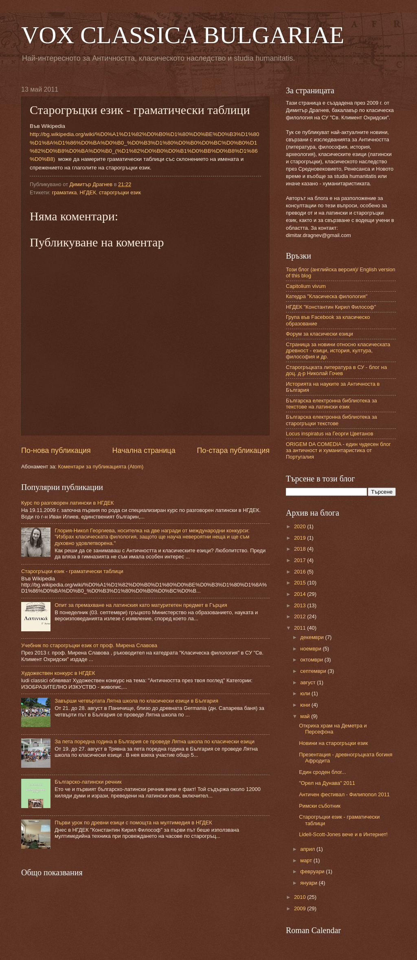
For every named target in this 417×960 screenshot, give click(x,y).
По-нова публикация (56, 450)
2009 (300, 908)
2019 (300, 538)
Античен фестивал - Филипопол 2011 (344, 794)
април (308, 849)
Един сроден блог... (322, 772)
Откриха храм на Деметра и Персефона (333, 729)
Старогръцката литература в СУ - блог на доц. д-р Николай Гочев (336, 370)
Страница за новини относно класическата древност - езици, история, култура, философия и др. (338, 350)
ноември (311, 649)
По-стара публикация (233, 450)
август (308, 682)
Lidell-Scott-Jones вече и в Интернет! (343, 834)
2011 (300, 628)
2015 (300, 583)
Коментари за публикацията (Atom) (100, 467)
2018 (300, 549)
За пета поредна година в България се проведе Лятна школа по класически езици (155, 741)
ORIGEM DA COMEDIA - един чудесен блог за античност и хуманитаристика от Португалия (338, 450)
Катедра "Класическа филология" (326, 296)
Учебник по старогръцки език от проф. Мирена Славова (89, 645)
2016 (300, 572)
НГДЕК (88, 192)
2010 (300, 897)
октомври (312, 660)
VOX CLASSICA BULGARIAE (182, 35)
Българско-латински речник (88, 782)
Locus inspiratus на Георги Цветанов (329, 434)
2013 (300, 605)
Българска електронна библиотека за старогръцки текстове (331, 420)
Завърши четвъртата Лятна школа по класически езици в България (136, 701)
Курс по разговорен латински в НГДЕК (67, 503)
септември (313, 671)
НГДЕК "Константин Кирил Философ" (331, 307)
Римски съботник (319, 806)
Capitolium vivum (306, 286)
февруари (313, 871)
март (306, 860)
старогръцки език (120, 192)
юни (306, 705)
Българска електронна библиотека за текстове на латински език (331, 404)
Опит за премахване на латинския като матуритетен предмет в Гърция (141, 605)
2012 (300, 616)
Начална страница (144, 450)
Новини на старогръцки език (333, 743)
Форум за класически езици (319, 334)
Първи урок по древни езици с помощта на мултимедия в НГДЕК (133, 822)
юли (306, 693)
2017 (300, 560)
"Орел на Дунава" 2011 (327, 783)
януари (309, 883)
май (305, 716)
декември (312, 637)
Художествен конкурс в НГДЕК (58, 673)
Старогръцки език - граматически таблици (72, 571)
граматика (64, 192)
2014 (300, 594)
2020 (300, 526)
